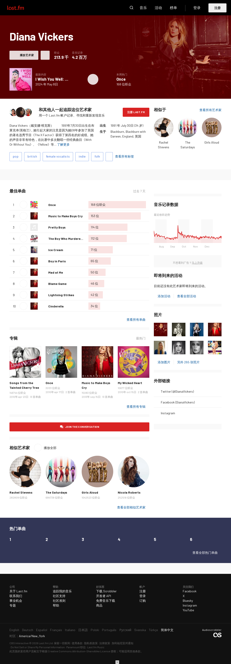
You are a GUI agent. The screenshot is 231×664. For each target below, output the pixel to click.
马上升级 (197, 262)
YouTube (188, 610)
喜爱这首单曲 (43, 204)
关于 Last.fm (18, 591)
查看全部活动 (186, 296)
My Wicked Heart (130, 383)
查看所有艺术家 (210, 110)
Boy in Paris (57, 261)
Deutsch (27, 630)
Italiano (70, 630)
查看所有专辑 (136, 406)
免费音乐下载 (105, 600)
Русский (125, 630)
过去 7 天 (139, 191)
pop (15, 156)
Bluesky (188, 600)
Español (41, 630)
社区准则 (59, 600)
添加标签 (109, 156)
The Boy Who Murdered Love (69, 238)
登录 (197, 7)
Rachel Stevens (20, 492)
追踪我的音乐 (62, 591)
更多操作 (45, 55)
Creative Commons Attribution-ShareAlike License (79, 651)
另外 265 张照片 (188, 362)
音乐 (143, 7)
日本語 (83, 630)
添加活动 (164, 296)
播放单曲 (23, 204)
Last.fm (20, 8)
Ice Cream (55, 250)
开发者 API (103, 596)
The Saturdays (56, 492)
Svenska (140, 630)
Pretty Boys (57, 227)
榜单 (173, 7)
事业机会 (15, 600)
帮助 (56, 605)
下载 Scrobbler (106, 591)
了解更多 (63, 144)
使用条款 (77, 643)
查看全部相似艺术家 (131, 507)
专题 (12, 605)
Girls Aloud (211, 142)
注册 (217, 8)
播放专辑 (93, 79)
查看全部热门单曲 (205, 552)
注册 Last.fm (136, 112)
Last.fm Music (95, 647)
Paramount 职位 (76, 647)
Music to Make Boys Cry (65, 216)
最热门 (141, 338)
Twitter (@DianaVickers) (177, 391)
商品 (99, 605)
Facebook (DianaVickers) (178, 402)
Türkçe (153, 630)
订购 (142, 600)
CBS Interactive (19, 643)
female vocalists (58, 156)
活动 (158, 7)
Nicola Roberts (129, 492)
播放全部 (50, 448)
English (14, 630)
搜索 (131, 7)
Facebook (189, 591)
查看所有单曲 (136, 319)
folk (97, 156)
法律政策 (104, 643)
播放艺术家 (27, 55)
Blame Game (57, 284)
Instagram (168, 413)
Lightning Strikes (61, 295)
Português (109, 630)
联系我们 (15, 596)
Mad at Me (55, 272)
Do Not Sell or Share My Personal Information (38, 647)
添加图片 (164, 362)
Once (121, 79)
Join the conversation (82, 426)
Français (56, 630)
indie (82, 156)
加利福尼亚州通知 (122, 643)
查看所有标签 (124, 156)
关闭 (117, 662)
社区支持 (59, 596)
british (32, 156)
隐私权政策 (91, 643)
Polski (95, 630)
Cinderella (56, 306)
